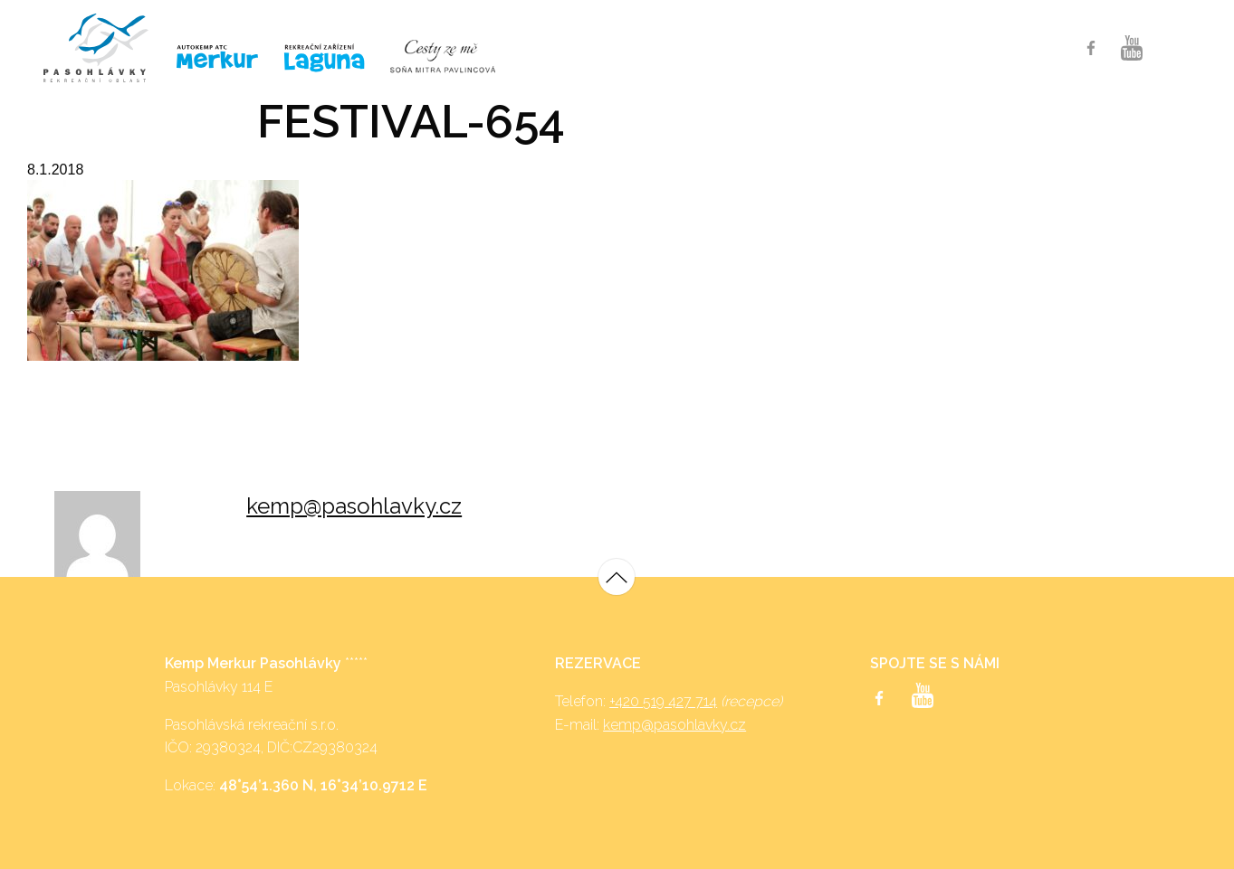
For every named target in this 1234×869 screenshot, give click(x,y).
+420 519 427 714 (663, 701)
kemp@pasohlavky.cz (354, 506)
